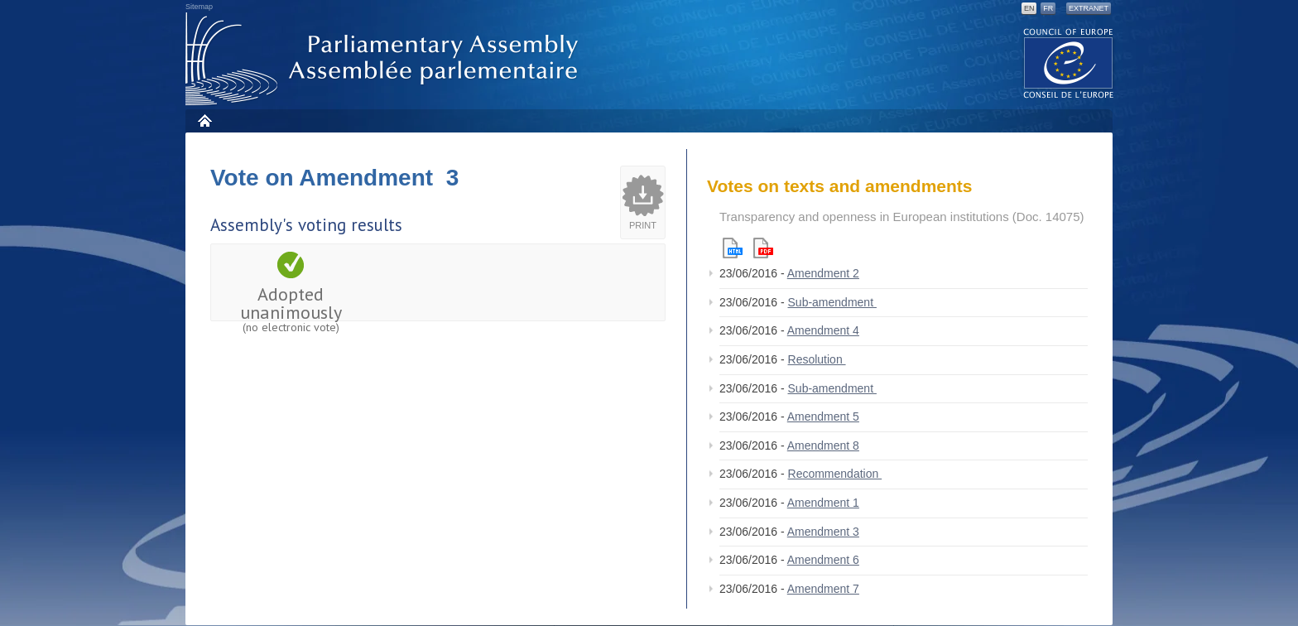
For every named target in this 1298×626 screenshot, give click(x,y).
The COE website (1069, 63)
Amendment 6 (823, 559)
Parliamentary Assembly (384, 59)
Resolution (817, 359)
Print (642, 225)
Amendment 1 (823, 502)
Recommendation (835, 473)
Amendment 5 (823, 416)
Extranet (1088, 8)
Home (204, 120)
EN (1029, 8)
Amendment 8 (823, 445)
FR (1048, 8)
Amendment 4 (823, 330)
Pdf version (763, 248)
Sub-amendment (832, 302)
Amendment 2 (823, 273)
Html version (733, 248)
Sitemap (199, 6)
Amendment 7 (823, 588)
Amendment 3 (823, 531)
